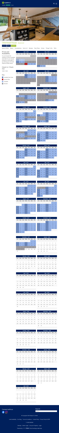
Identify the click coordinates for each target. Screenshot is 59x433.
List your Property (33, 425)
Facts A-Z (25, 48)
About (11, 48)
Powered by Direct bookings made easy (29, 428)
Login (40, 425)
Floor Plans (37, 48)
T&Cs (55, 48)
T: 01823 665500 (29, 422)
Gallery (8, 45)
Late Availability (12, 419)
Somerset (21, 43)
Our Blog (19, 419)
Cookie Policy (36, 419)
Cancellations (18, 48)
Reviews (31, 48)
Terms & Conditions (27, 419)
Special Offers (5, 48)
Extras (42, 48)
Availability (13, 45)
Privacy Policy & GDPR (45, 419)
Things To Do (49, 48)
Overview (4, 45)
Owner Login (25, 425)
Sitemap (19, 425)
